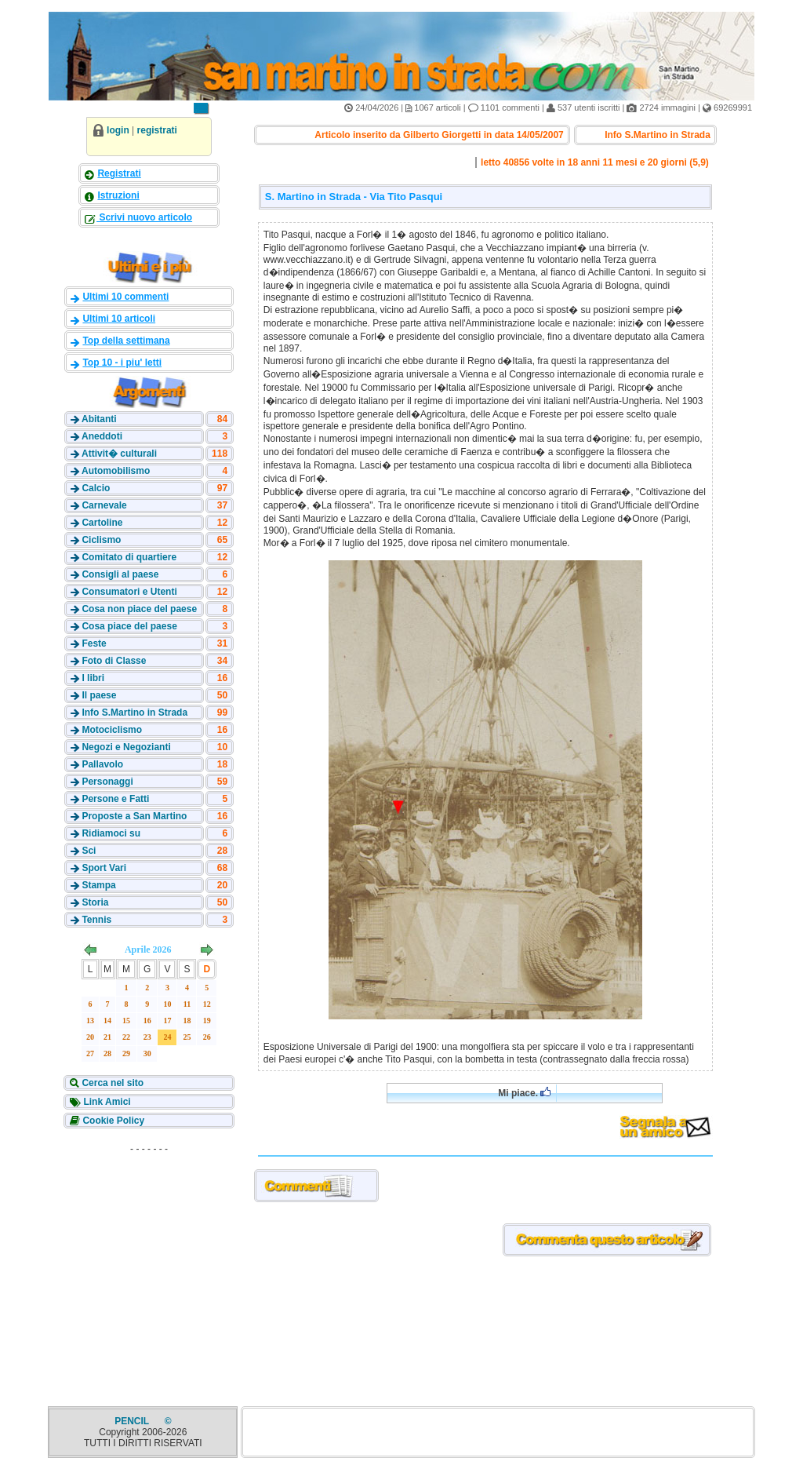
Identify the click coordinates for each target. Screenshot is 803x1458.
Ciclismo (101, 539)
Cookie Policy (112, 1120)
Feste (94, 643)
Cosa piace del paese (129, 626)
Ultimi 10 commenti (125, 296)
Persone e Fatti (115, 798)
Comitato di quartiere (129, 557)
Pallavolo (102, 764)
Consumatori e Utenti (129, 591)
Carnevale (104, 505)
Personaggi (107, 781)
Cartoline (102, 522)
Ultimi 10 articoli (118, 318)
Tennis (96, 919)
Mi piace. (524, 1093)
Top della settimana (125, 340)
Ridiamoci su (111, 833)
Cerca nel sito (111, 1082)
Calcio (96, 488)
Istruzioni (118, 195)
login (118, 130)
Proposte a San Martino (134, 816)
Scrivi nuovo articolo (144, 217)
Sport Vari (104, 867)
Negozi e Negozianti (126, 747)
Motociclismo (112, 729)
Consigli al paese (120, 574)
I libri (93, 678)
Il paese (99, 695)
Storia (95, 902)
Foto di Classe (114, 660)
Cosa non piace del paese (139, 608)
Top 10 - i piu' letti (122, 362)
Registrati (118, 173)
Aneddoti (102, 436)
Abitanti (99, 419)
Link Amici (106, 1101)
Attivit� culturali (119, 453)
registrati (157, 130)
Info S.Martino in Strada (134, 712)
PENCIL (132, 1421)
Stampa (98, 885)
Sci (89, 850)
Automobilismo (116, 470)
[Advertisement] (149, 1258)
